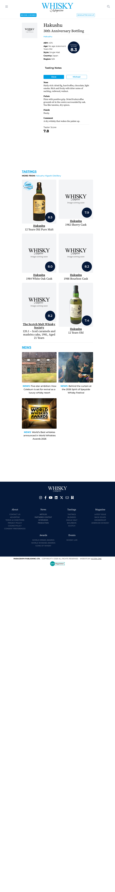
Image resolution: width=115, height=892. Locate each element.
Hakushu (48, 36)
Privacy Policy (15, 523)
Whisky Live (71, 540)
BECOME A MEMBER (28, 15)
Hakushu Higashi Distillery (41, 176)
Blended (71, 517)
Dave (53, 77)
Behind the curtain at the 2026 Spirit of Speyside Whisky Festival (76, 389)
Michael (76, 77)
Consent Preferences (14, 529)
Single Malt (71, 520)
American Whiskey (100, 523)
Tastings (29, 171)
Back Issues (100, 517)
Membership (100, 520)
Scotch (71, 526)
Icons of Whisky (43, 546)
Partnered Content (43, 517)
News (26, 386)
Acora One (96, 559)
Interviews (43, 520)
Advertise (15, 517)
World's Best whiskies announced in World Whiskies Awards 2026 (39, 435)
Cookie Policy (15, 526)
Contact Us (14, 514)
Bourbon (71, 523)
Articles (43, 514)
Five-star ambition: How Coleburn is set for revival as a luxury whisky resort (40, 389)
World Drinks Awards (43, 540)
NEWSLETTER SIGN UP (85, 15)
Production (43, 523)
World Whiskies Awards (43, 543)
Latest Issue (100, 514)
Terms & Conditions (14, 520)
